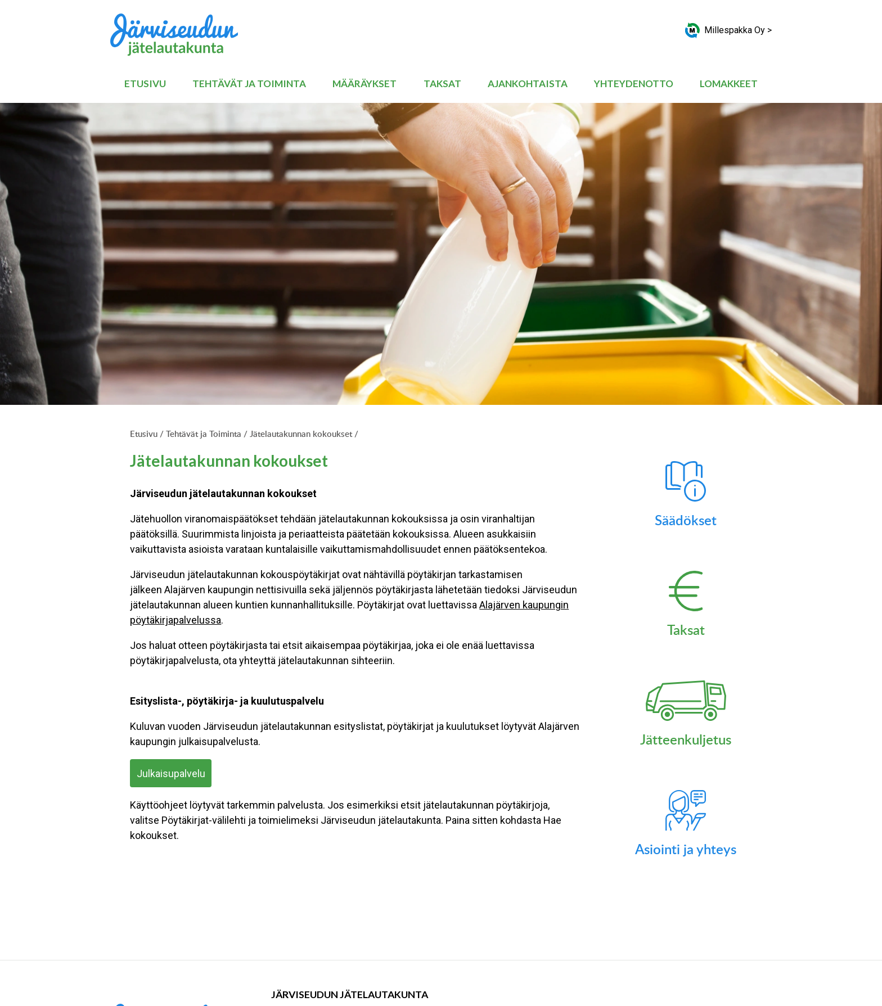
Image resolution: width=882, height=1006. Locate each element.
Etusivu (145, 83)
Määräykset (364, 83)
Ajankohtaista (528, 83)
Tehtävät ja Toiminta (249, 83)
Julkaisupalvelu (171, 773)
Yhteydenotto (633, 83)
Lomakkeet (729, 83)
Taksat (442, 83)
